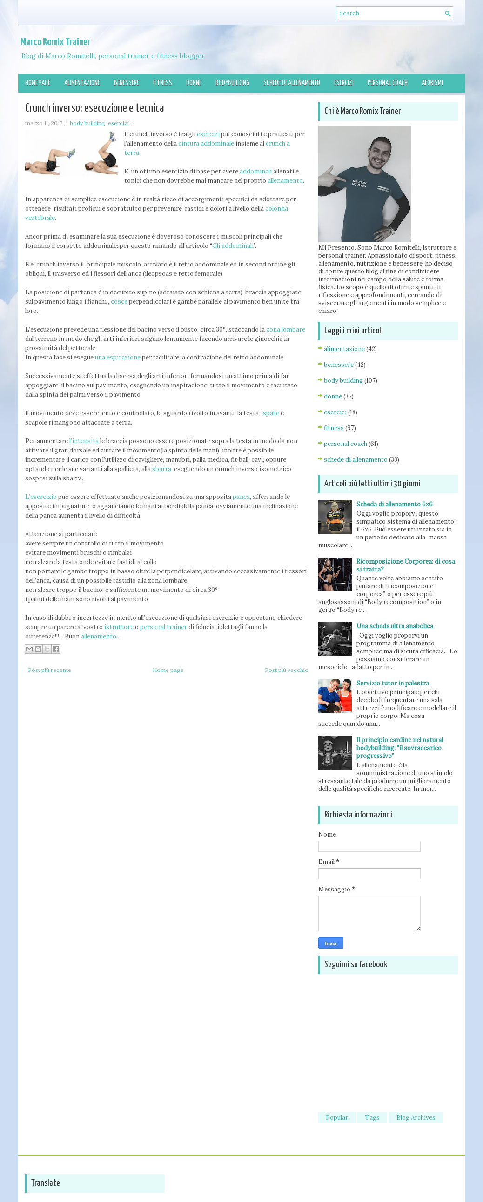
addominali (256, 171)
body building (87, 123)
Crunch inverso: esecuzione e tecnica (94, 108)
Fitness (162, 83)
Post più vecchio (287, 669)
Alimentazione (82, 83)
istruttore (119, 627)
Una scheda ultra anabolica (394, 626)
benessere (339, 365)
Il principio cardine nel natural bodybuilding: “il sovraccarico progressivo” (399, 748)
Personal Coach (388, 83)
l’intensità (84, 441)
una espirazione (118, 357)
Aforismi (432, 83)
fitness (334, 428)
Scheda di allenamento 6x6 (394, 504)
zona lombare (285, 329)
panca (241, 497)
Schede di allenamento (291, 83)
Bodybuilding (232, 83)
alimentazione (344, 349)
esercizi (118, 123)
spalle (271, 413)
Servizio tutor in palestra (392, 683)
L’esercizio (41, 497)
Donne (193, 83)
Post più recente (49, 669)
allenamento (285, 181)
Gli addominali (233, 246)
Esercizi (344, 83)
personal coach (345, 444)
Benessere (126, 83)
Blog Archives (416, 1118)
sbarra (161, 469)
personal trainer (163, 627)
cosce (119, 301)
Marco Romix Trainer (55, 42)
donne (333, 396)
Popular (337, 1118)
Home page (37, 83)
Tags (372, 1118)
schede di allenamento (356, 460)
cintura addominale (206, 143)
